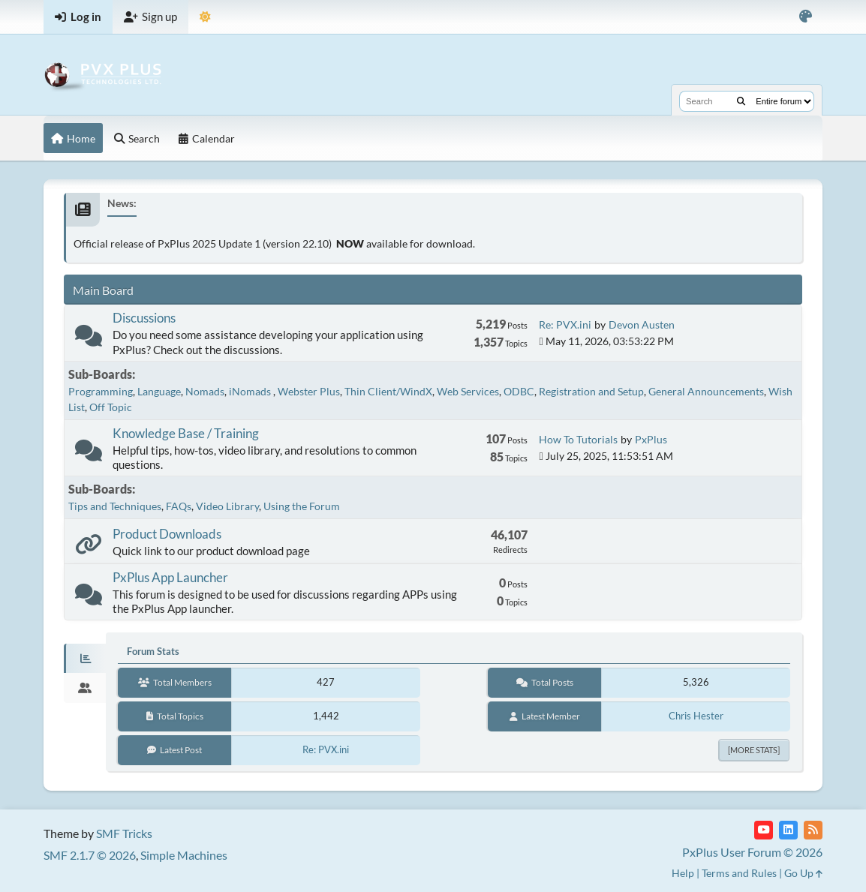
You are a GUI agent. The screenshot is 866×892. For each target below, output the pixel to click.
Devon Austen (642, 324)
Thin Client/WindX (388, 391)
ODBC (519, 391)
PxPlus (651, 439)
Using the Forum (301, 506)
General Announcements (706, 391)
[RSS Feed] (813, 830)
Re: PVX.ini (565, 324)
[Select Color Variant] (805, 17)
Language (159, 391)
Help (683, 872)
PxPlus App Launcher (170, 577)
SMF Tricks (124, 833)
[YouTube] (763, 830)
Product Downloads (167, 534)
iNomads (251, 391)
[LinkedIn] (788, 830)
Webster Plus (309, 391)
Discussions (144, 318)
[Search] (741, 101)
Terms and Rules (739, 872)
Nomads (204, 391)
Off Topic (110, 407)
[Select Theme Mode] (205, 17)
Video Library (227, 506)
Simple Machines (183, 855)
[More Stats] (754, 750)
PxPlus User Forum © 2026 (752, 852)
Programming (100, 391)
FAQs (178, 506)
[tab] (85, 659)
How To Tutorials (578, 439)
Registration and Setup (591, 391)
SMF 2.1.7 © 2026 (90, 855)
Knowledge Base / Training (186, 433)
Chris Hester (696, 716)
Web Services (468, 391)
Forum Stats (153, 651)
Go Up (803, 872)
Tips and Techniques (114, 506)
